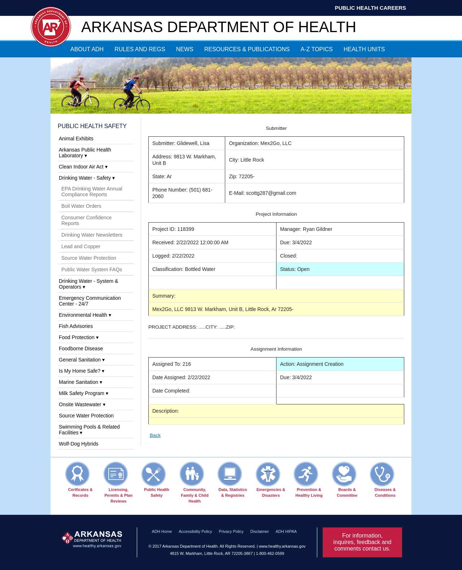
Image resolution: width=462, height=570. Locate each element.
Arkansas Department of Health (218, 26)
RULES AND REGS (139, 49)
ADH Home (162, 531)
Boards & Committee (344, 479)
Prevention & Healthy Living (307, 479)
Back (155, 435)
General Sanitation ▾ (82, 360)
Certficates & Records (79, 479)
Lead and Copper (80, 246)
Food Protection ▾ (79, 337)
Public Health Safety (92, 126)
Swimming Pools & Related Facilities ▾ (89, 429)
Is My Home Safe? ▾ (81, 371)
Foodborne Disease (81, 348)
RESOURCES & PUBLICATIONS (247, 49)
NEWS (184, 49)
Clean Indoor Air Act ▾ (83, 167)
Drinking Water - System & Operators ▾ (88, 284)
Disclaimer (259, 531)
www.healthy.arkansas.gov (282, 546)
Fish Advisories (76, 326)
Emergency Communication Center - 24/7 (90, 301)
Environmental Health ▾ (85, 315)
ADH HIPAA (286, 531)
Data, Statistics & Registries (232, 479)
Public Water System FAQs (91, 269)
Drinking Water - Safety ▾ (87, 178)
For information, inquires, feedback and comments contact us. (363, 542)
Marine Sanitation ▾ (80, 382)
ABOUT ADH (87, 49)
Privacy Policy (231, 531)
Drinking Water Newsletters (91, 235)
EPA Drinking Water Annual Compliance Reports (91, 191)
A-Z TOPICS (317, 49)
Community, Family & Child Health (194, 482)
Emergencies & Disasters (271, 479)
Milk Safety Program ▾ (83, 393)
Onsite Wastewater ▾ (82, 404)
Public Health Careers (370, 8)
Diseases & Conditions (383, 479)
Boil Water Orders (81, 206)
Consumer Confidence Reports (86, 220)
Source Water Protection (88, 258)
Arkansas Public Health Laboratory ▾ (85, 152)
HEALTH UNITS (364, 49)
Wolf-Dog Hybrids (78, 444)
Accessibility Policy (195, 531)
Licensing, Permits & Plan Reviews (118, 482)
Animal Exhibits (76, 138)
